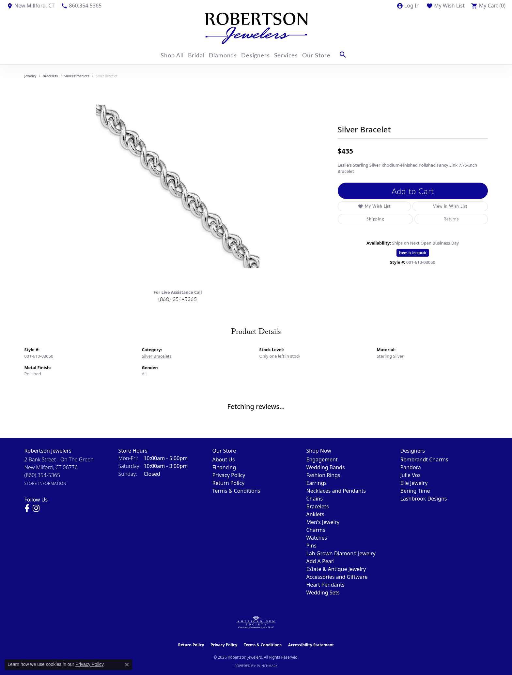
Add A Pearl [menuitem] (320, 561)
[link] (30, 5)
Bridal (192, 54)
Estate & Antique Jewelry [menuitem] (336, 569)
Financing (224, 467)
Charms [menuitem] (315, 529)
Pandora (410, 467)
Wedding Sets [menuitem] (323, 592)
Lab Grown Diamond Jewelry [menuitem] (341, 553)
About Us (223, 459)
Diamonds (223, 54)
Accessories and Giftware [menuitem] (337, 576)
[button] (408, 5)
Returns (451, 219)
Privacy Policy (228, 475)
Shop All (165, 54)
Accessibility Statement (311, 645)
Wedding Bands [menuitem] (325, 467)
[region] (178, 186)
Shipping (375, 219)
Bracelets (50, 76)
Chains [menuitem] (314, 498)
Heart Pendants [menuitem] (325, 584)
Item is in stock (413, 252)
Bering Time (415, 490)
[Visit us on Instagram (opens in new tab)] (36, 508)
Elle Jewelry (414, 483)
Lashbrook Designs (423, 498)
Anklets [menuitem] (315, 514)
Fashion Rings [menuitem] (323, 475)
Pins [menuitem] (311, 545)
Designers (259, 54)
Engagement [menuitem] (322, 459)
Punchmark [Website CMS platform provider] (267, 666)
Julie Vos (410, 475)
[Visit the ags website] (256, 622)
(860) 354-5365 (177, 299)
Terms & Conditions (236, 490)
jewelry (30, 76)
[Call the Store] (42, 475)
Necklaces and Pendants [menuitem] (336, 490)
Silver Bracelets (76, 76)
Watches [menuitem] (316, 537)
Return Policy (228, 483)
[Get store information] (45, 483)
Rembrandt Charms (424, 459)
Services (293, 54)
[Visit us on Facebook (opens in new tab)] (26, 508)
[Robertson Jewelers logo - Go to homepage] (256, 28)
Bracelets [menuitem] (317, 506)
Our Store (326, 54)
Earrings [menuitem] (316, 483)
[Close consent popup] (127, 665)
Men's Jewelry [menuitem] (323, 522)
